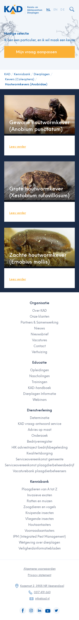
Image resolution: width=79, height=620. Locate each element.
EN (56, 9)
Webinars (40, 400)
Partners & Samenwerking (39, 322)
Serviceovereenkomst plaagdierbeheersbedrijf (39, 465)
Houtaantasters (39, 525)
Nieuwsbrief (39, 334)
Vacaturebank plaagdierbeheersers (39, 471)
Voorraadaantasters (39, 531)
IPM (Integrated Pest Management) (39, 536)
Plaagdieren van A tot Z (39, 489)
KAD (7, 74)
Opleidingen (39, 370)
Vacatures (39, 340)
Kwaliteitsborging (40, 453)
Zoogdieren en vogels (39, 507)
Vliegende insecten (39, 519)
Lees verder (17, 146)
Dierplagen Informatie (39, 394)
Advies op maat (39, 430)
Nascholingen (39, 376)
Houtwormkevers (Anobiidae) (26, 84)
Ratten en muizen (39, 501)
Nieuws (39, 328)
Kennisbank (22, 74)
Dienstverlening (39, 410)
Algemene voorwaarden (40, 568)
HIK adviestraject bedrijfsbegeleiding (40, 447)
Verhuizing (39, 352)
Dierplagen (42, 74)
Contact (39, 346)
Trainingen (39, 382)
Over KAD (39, 311)
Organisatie (39, 303)
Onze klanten (39, 316)
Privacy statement (39, 575)
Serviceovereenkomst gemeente (39, 459)
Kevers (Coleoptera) (19, 79)
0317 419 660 (42, 592)
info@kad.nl (42, 598)
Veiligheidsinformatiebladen (40, 548)
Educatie (39, 362)
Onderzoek (39, 436)
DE (62, 9)
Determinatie (39, 418)
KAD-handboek (39, 388)
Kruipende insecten (39, 513)
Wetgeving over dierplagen (39, 542)
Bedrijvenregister (39, 441)
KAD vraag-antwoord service (39, 424)
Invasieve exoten (39, 495)
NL (48, 9)
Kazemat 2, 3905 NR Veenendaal (42, 585)
